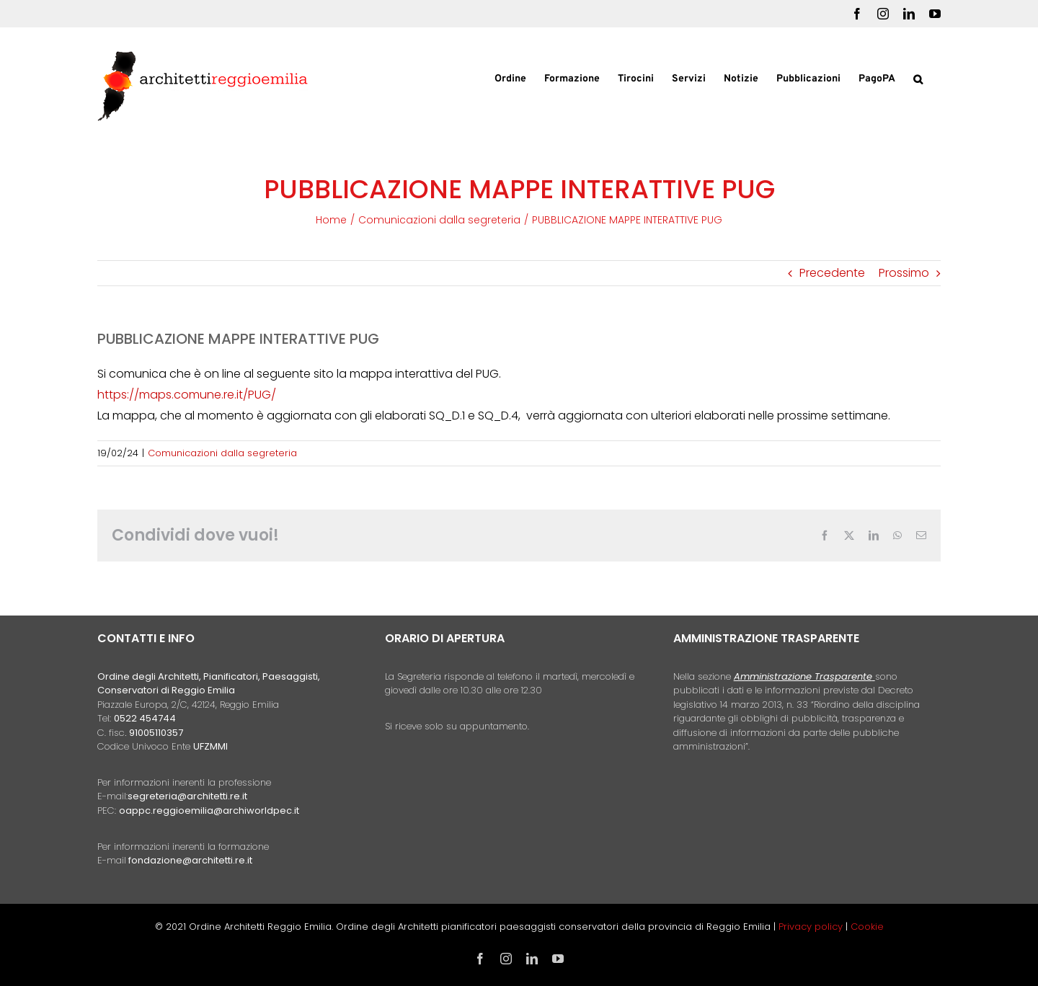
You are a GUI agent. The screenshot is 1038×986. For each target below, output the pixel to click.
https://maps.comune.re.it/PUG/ (186, 394)
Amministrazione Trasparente (803, 676)
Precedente (832, 273)
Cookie (867, 926)
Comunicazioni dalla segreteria (222, 453)
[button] (918, 77)
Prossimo (904, 273)
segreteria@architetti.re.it (187, 796)
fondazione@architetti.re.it (190, 860)
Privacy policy (812, 926)
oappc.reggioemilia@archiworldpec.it (209, 810)
